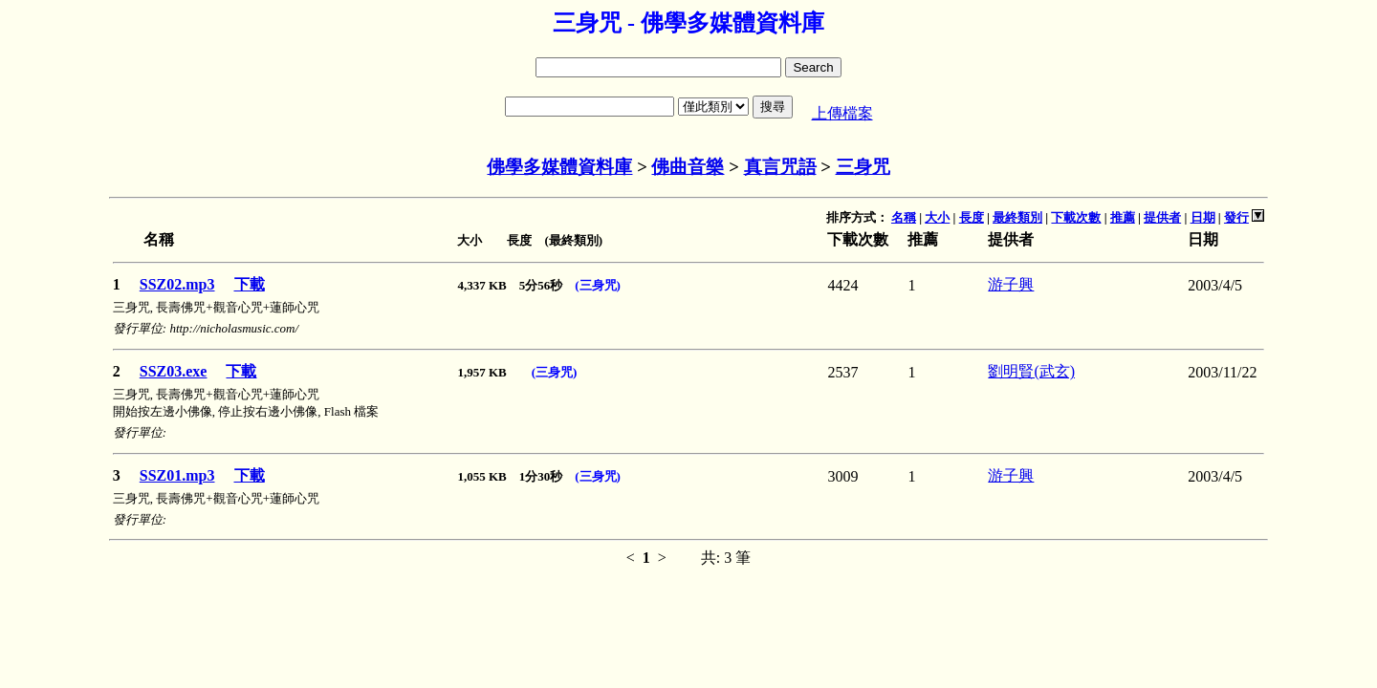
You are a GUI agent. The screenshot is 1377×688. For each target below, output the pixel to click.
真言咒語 (780, 167)
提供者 (1162, 217)
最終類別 (1017, 217)
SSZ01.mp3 (177, 475)
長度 (971, 217)
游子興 (1011, 284)
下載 (249, 284)
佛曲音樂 (687, 167)
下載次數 (1076, 217)
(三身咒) (598, 285)
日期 (1203, 217)
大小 (937, 217)
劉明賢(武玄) (1031, 371)
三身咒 (863, 167)
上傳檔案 (842, 113)
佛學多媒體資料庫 (559, 167)
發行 (1236, 217)
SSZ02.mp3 (177, 284)
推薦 (1122, 217)
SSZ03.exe (174, 371)
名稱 (903, 217)
